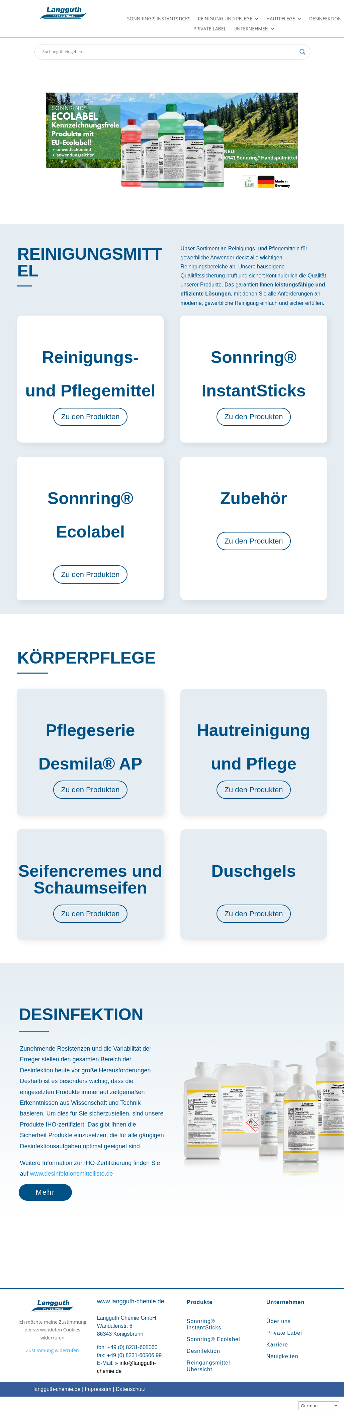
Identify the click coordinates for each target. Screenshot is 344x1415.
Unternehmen (251, 29)
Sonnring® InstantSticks (159, 19)
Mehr (45, 1192)
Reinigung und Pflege (225, 19)
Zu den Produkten (90, 416)
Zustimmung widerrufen (52, 1350)
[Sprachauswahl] (318, 1405)
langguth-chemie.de (57, 1389)
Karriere (277, 1344)
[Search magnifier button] (302, 51)
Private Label (209, 29)
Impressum (98, 1389)
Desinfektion (325, 19)
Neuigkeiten (282, 1356)
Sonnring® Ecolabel (213, 1339)
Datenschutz (131, 1389)
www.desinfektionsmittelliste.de (71, 1173)
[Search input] (169, 51)
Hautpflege (280, 19)
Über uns (278, 1321)
